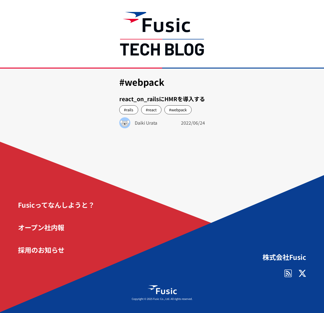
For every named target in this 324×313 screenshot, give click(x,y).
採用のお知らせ (41, 250)
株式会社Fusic (284, 257)
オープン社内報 (41, 227)
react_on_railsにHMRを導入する (162, 98)
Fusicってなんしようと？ (56, 205)
